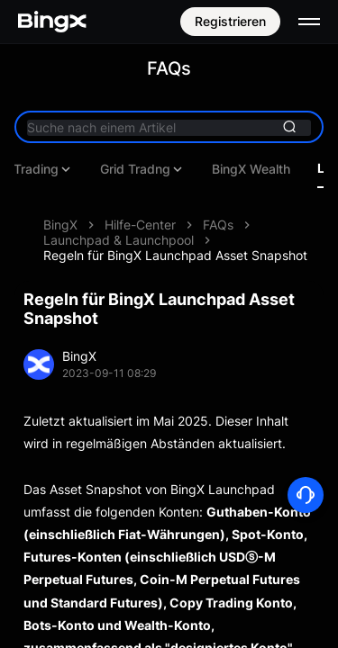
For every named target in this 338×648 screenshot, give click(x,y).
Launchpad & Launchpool (118, 240)
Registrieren (230, 21)
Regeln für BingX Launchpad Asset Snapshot (175, 255)
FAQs (218, 224)
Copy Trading (286, 169)
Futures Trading (158, 169)
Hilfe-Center (140, 224)
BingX (60, 224)
